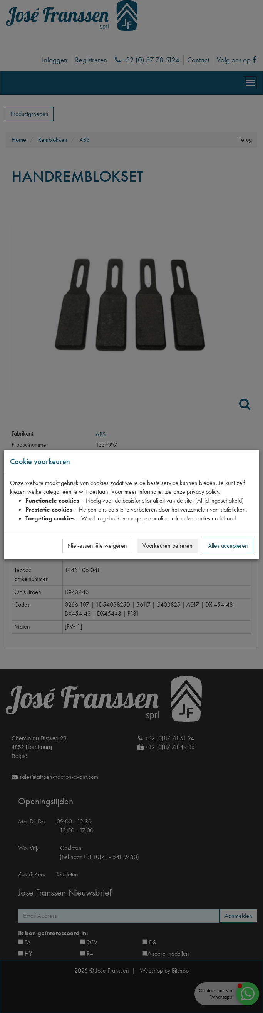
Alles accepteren (228, 546)
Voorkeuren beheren (167, 546)
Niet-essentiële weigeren (97, 546)
